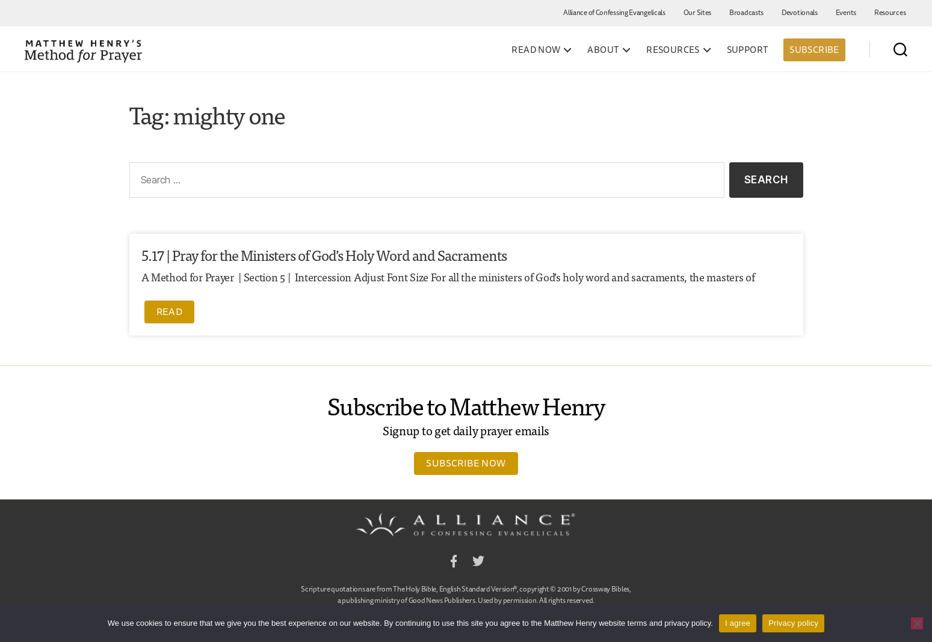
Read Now (535, 49)
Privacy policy (793, 623)
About (603, 49)
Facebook (454, 563)
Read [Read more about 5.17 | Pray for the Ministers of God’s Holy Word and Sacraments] (169, 311)
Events (846, 12)
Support (748, 49)
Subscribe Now (465, 463)
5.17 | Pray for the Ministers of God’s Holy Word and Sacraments (324, 254)
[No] (917, 623)
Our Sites (697, 12)
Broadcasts (746, 12)
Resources (890, 12)
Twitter (478, 563)
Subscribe (814, 50)
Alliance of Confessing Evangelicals (614, 12)
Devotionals (800, 12)
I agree (737, 623)
